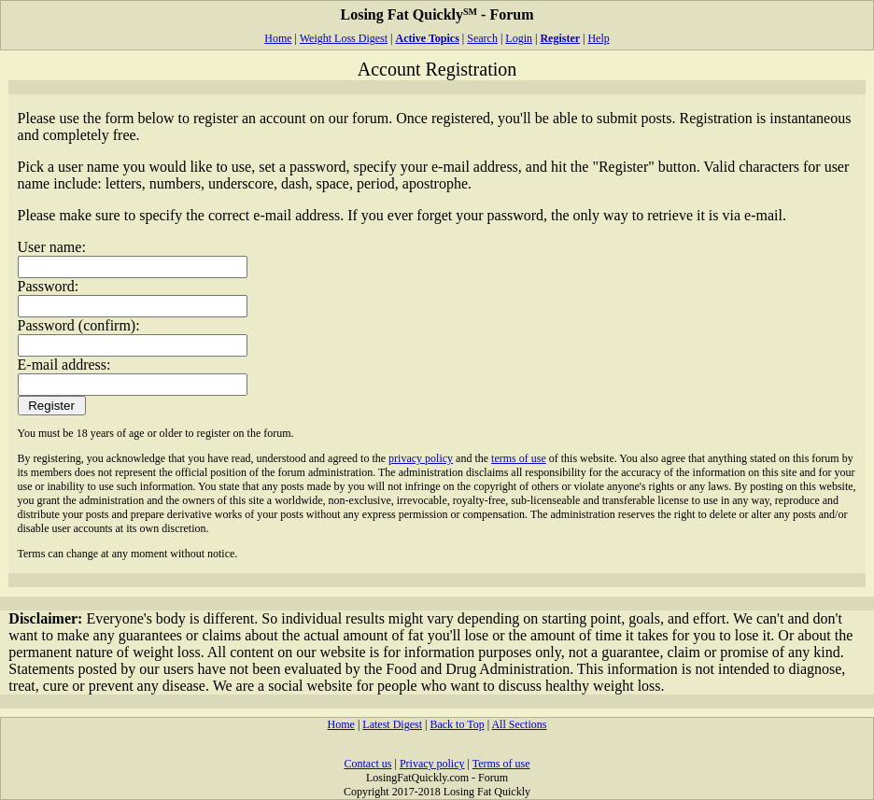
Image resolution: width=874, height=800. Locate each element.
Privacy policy (432, 763)
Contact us (367, 763)
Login (518, 38)
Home (277, 38)
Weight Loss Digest (344, 38)
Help (598, 38)
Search (482, 38)
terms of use (518, 458)
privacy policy (420, 458)
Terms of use (501, 763)
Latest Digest (392, 724)
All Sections (518, 724)
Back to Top (457, 724)
